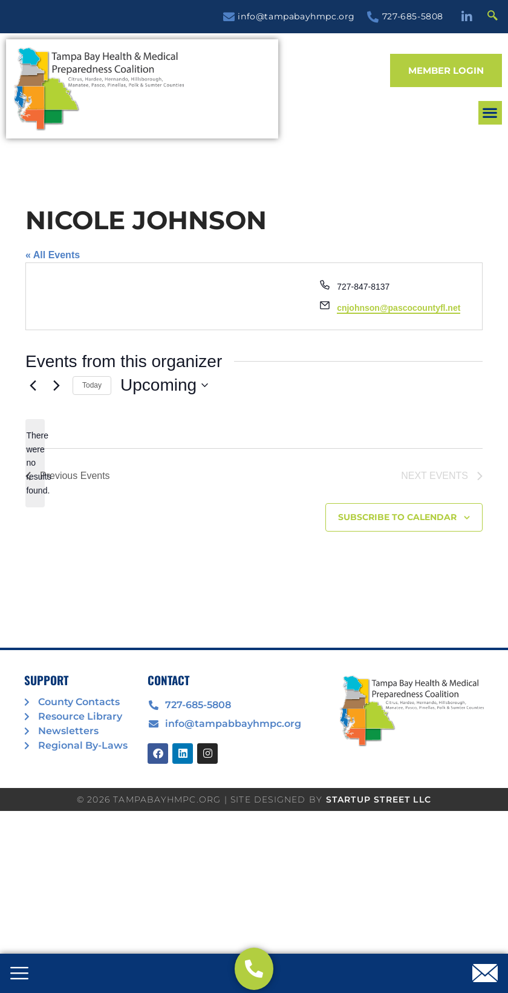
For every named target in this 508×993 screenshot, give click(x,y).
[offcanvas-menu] (19, 974)
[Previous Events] (32, 385)
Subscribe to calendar (397, 517)
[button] (490, 113)
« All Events (52, 255)
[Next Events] (56, 385)
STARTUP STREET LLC (379, 799)
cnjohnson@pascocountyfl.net (398, 308)
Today (92, 385)
